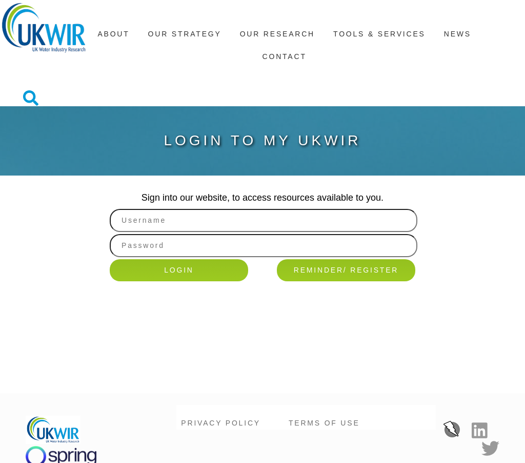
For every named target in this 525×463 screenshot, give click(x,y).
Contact (284, 58)
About (113, 35)
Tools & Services (379, 35)
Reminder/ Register (346, 233)
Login (179, 233)
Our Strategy (184, 35)
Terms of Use (324, 386)
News (457, 35)
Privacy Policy (220, 386)
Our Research (277, 35)
